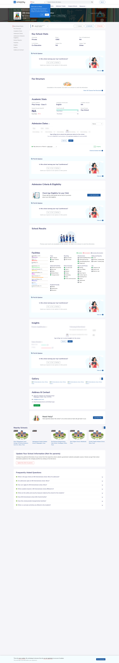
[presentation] (100, 379)
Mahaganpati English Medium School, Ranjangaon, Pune (39, 449)
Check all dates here (95, 150)
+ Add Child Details (94, 195)
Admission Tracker (61, 6)
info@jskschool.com (39, 406)
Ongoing (97, 146)
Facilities (16, 42)
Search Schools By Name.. (54, 2)
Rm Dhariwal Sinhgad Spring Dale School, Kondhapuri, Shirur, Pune (59, 450)
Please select (40, 26)
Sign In (102, 2)
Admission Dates (18, 33)
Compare (80, 26)
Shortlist (100, 26)
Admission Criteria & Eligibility (19, 37)
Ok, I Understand (100, 659)
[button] (97, 124)
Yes (48, 62)
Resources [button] (82, 6)
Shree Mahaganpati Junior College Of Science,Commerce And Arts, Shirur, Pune (21, 450)
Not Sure (57, 62)
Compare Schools (72, 6)
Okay (47, 14)
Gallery (15, 47)
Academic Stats (18, 31)
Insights (16, 45)
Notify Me (89, 26)
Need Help (97, 425)
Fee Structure (17, 28)
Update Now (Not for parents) (25, 470)
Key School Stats (18, 26)
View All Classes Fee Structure (92, 90)
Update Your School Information (96, 13)
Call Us (37, 412)
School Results (18, 40)
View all (99, 71)
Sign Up (64, 140)
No (52, 62)
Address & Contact (19, 50)
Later (42, 14)
